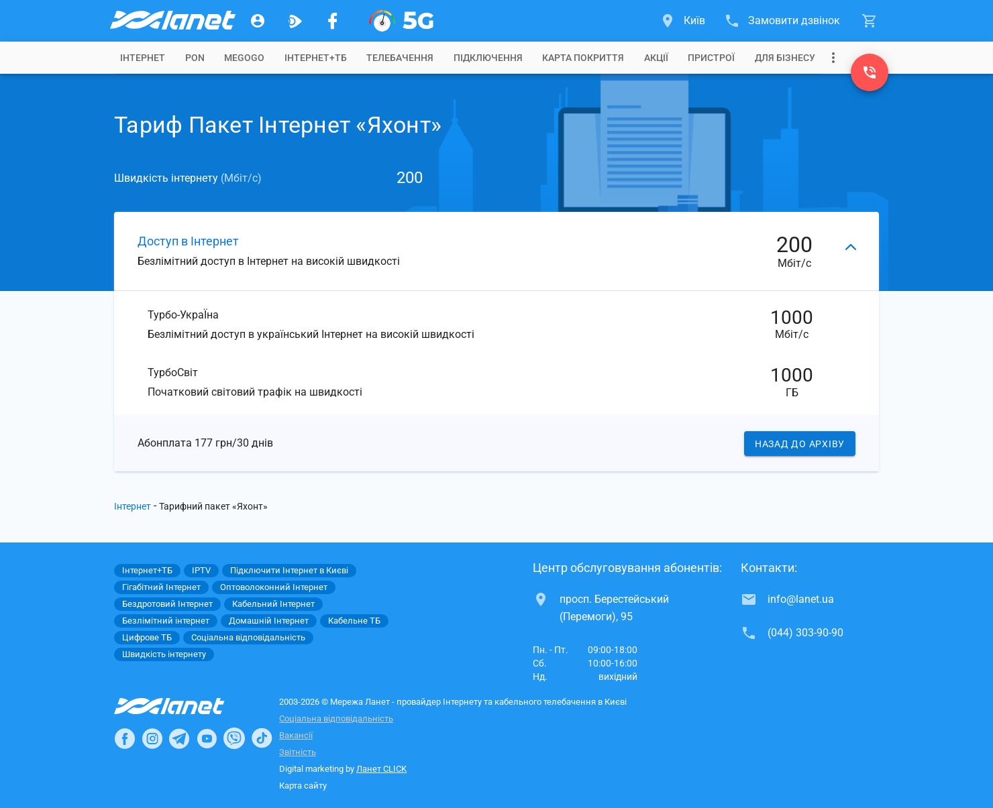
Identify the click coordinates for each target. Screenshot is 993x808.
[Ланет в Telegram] (179, 738)
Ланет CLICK (381, 769)
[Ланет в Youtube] (206, 738)
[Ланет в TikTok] (261, 738)
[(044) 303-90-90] (869, 72)
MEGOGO (244, 57)
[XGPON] (401, 21)
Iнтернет (142, 57)
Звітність (297, 752)
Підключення (488, 57)
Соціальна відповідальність (336, 718)
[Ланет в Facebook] (125, 738)
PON (195, 57)
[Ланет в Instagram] (152, 738)
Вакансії (296, 735)
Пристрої (711, 57)
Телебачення (399, 57)
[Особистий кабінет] (257, 21)
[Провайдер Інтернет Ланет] (185, 706)
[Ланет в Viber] (234, 738)
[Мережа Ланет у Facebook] (333, 21)
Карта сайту (303, 786)
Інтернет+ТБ (315, 57)
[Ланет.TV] (295, 21)
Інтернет (132, 506)
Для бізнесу (785, 57)
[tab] (142, 58)
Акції (656, 57)
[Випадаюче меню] (833, 58)
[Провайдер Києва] (172, 21)
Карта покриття (583, 57)
